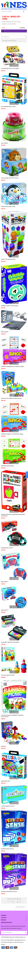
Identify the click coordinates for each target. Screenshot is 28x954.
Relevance (14, 37)
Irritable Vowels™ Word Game (9, 306)
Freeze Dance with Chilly (8, 206)
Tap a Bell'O (4, 143)
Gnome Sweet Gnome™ (8, 675)
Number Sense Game (7, 849)
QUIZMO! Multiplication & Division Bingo (12, 366)
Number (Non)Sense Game (9, 891)
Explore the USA (5, 781)
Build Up (3, 746)
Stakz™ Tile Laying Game (8, 259)
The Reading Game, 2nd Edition (10, 68)
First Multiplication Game (8, 106)
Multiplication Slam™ (7, 548)
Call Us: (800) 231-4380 (11, 17)
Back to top (21, 907)
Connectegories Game (7, 806)
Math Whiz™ (4, 582)
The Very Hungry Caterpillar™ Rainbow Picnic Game (12, 716)
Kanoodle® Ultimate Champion (10, 642)
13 (17, 902)
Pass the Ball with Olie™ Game (9, 178)
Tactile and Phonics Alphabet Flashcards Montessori (13, 515)
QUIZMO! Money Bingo (7, 466)
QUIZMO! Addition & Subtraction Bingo (12, 434)
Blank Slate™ (4, 332)
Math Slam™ (4, 610)
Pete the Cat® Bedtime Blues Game (11, 398)
